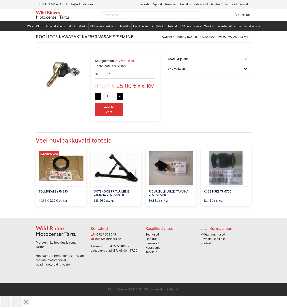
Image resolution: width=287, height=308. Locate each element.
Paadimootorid (142, 26)
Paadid (124, 26)
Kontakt (245, 4)
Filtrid (39, 26)
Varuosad (231, 4)
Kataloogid (201, 4)
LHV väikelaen (177, 69)
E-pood (157, 4)
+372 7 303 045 (49, 4)
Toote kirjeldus (178, 59)
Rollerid (172, 26)
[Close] (26, 302)
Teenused (171, 4)
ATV (29, 26)
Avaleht (145, 4)
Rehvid (160, 26)
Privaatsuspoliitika (213, 239)
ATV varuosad (124, 61)
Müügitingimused (213, 234)
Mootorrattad (77, 26)
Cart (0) (242, 15)
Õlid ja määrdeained (102, 26)
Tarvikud (216, 4)
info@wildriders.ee (79, 4)
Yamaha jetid (225, 26)
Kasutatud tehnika (249, 26)
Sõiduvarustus (190, 26)
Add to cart (109, 109)
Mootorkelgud (55, 26)
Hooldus (185, 4)
